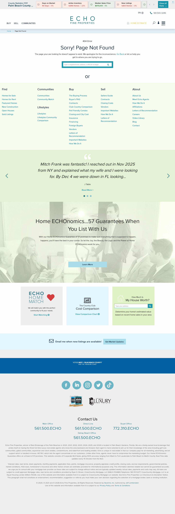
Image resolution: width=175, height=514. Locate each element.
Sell (103, 89)
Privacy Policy (105, 486)
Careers (136, 114)
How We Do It (75, 143)
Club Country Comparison (80, 107)
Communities (45, 89)
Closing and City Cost (79, 114)
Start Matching (42, 315)
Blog (134, 122)
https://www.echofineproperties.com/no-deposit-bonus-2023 (87, 252)
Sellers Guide (107, 95)
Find (4, 89)
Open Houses (8, 110)
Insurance (73, 118)
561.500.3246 (158, 13)
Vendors (73, 129)
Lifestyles (43, 107)
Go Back (120, 54)
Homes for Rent (9, 99)
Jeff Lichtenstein (132, 483)
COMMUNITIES (28, 23)
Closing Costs (107, 103)
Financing (73, 122)
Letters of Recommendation (145, 110)
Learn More (87, 264)
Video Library (138, 118)
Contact (136, 125)
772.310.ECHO (126, 428)
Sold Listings (7, 114)
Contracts (73, 103)
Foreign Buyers (76, 125)
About (136, 89)
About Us (136, 95)
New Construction (10, 107)
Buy (71, 89)
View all (163, 4)
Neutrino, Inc (109, 483)
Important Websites (77, 140)
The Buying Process (78, 95)
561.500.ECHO (47, 428)
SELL (16, 23)
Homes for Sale (9, 95)
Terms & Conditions (122, 486)
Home (9, 31)
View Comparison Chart (87, 314)
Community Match (45, 99)
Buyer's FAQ (74, 99)
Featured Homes (9, 103)
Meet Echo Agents (140, 99)
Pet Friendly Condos (78, 110)
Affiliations (137, 107)
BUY (9, 23)
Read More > (87, 190)
